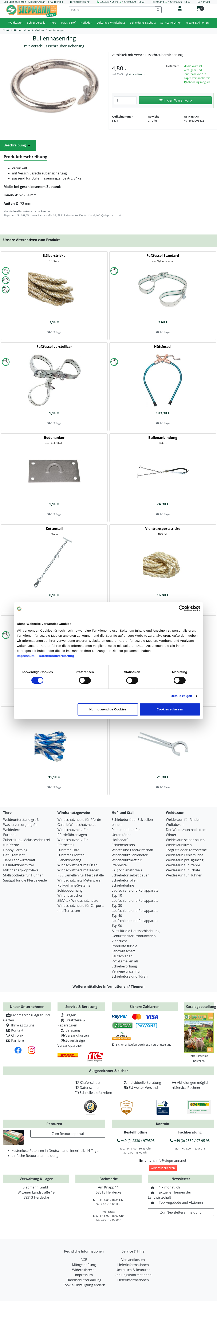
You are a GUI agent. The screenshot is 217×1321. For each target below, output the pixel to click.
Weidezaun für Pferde (183, 865)
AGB (83, 1259)
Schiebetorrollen (125, 880)
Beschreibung (18, 145)
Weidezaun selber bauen (185, 839)
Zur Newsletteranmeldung (180, 1212)
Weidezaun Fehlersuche (184, 855)
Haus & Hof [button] (68, 22)
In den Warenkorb (175, 100)
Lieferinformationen (133, 1264)
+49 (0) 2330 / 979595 (136, 1140)
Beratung (69, 1030)
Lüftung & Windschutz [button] (111, 22)
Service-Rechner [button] (170, 22)
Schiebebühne (123, 885)
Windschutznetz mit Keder (78, 870)
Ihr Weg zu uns (18, 1025)
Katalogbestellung (201, 1006)
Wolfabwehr (175, 824)
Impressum (26, 656)
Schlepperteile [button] (36, 22)
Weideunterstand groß (21, 819)
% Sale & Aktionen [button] (197, 22)
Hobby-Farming (15, 850)
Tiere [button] (53, 22)
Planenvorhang (69, 860)
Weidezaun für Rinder (183, 819)
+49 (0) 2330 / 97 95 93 (190, 1140)
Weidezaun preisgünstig (185, 860)
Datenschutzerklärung (56, 656)
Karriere (13, 1040)
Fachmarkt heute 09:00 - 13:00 (171, 2)
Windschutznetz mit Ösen (78, 865)
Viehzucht (119, 941)
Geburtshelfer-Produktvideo (134, 936)
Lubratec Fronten (71, 855)
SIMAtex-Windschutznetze (78, 900)
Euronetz (10, 834)
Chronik (13, 1035)
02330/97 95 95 (109, 2)
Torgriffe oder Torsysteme (186, 850)
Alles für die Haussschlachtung (135, 930)
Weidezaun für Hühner (184, 875)
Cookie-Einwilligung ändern (84, 1285)
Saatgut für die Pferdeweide (25, 880)
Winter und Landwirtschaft (132, 850)
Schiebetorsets (123, 845)
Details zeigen (181, 696)
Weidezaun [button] (15, 22)
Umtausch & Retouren (133, 1269)
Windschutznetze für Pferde (79, 819)
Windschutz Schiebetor (130, 855)
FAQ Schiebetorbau (127, 870)
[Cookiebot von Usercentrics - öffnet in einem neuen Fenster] (181, 608)
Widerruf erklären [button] (163, 1168)
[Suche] (112, 9)
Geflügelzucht (14, 855)
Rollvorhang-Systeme (74, 885)
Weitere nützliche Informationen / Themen (108, 986)
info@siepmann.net (170, 1160)
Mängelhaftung (84, 1264)
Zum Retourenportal (68, 1133)
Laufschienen (122, 956)
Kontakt (13, 1030)
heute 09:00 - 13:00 (133, 2)
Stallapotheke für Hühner (23, 875)
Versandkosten (137, 74)
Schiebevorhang (70, 890)
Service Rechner (187, 1087)
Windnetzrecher (70, 895)
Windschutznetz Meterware (79, 880)
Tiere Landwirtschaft (19, 860)
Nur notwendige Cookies (107, 709)
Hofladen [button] (86, 22)
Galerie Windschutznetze (77, 824)
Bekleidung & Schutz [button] (143, 22)
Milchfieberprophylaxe (21, 870)
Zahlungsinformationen (133, 1275)
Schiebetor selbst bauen (130, 875)
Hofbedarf (120, 839)
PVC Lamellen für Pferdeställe (81, 875)
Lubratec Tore (68, 850)
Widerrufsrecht (84, 1269)
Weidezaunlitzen (179, 845)
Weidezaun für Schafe (183, 870)
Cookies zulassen (170, 709)
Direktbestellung (80, 2)
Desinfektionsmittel (18, 865)
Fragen (67, 1015)
